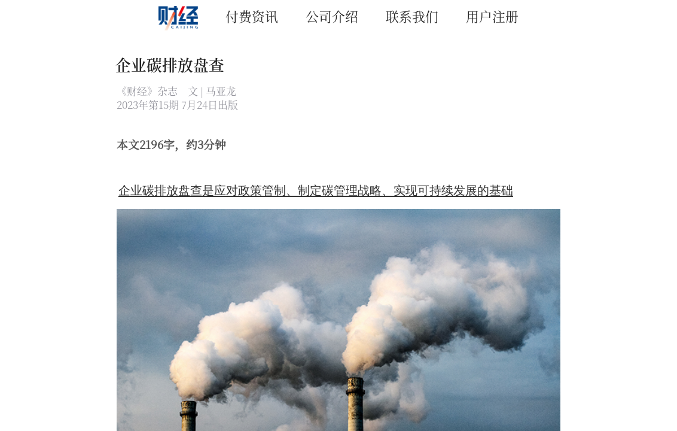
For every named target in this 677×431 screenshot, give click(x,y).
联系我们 (412, 16)
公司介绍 (332, 16)
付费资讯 (251, 16)
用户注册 (492, 16)
